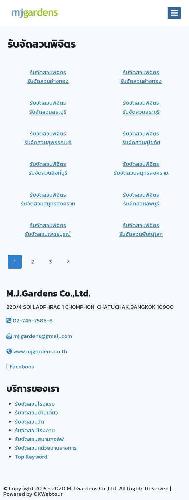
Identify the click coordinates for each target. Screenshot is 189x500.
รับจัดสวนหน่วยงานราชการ (46, 448)
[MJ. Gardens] (34, 12)
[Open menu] (174, 13)
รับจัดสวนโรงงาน (35, 430)
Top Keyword (31, 456)
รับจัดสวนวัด (29, 421)
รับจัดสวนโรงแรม (35, 404)
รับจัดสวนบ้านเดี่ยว (36, 412)
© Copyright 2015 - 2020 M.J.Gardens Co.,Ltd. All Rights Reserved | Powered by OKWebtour (87, 491)
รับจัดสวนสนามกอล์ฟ (39, 439)
